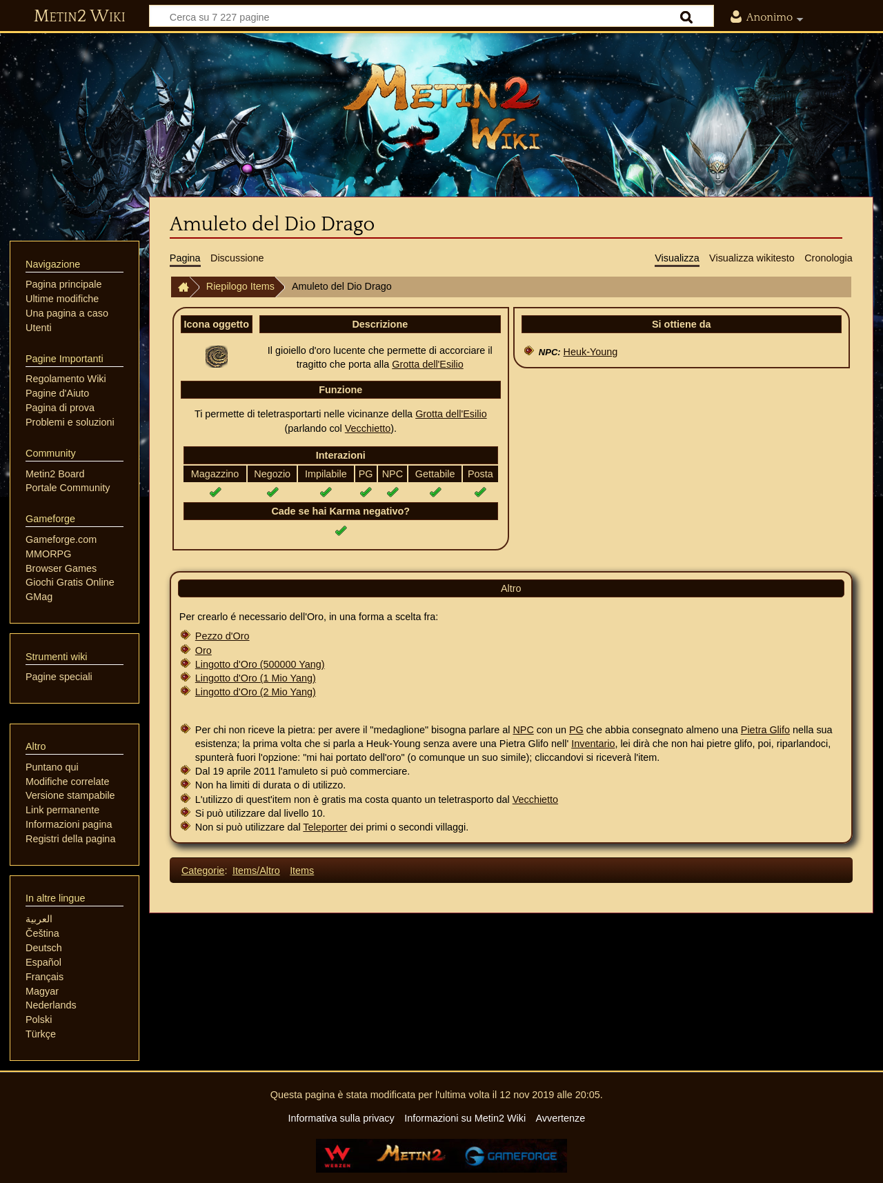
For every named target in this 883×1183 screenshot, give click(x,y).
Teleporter (325, 827)
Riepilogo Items (240, 286)
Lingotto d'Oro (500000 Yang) (260, 664)
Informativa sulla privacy (341, 1118)
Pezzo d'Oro (222, 636)
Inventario (593, 743)
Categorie (202, 870)
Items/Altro (256, 870)
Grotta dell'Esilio (428, 364)
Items (302, 870)
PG (576, 729)
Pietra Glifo (765, 729)
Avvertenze (560, 1118)
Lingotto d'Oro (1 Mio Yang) (255, 678)
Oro (203, 650)
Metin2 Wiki (80, 16)
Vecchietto (367, 428)
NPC (523, 729)
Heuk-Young (591, 351)
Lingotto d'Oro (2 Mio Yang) (255, 691)
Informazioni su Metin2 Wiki (465, 1118)
